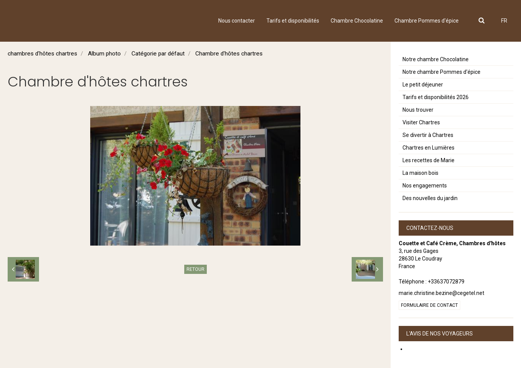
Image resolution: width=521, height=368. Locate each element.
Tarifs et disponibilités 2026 (436, 97)
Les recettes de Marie (428, 160)
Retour (196, 269)
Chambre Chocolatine (357, 21)
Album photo (104, 53)
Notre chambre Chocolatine (436, 59)
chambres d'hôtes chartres (42, 53)
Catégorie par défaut (158, 53)
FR (504, 21)
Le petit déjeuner (423, 84)
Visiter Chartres (421, 122)
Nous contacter (236, 21)
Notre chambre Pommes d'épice (441, 72)
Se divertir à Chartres (428, 135)
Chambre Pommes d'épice (426, 21)
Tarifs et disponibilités (292, 21)
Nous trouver (418, 110)
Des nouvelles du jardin (430, 198)
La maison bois (420, 173)
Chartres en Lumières (428, 148)
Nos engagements (425, 185)
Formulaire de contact (429, 305)
